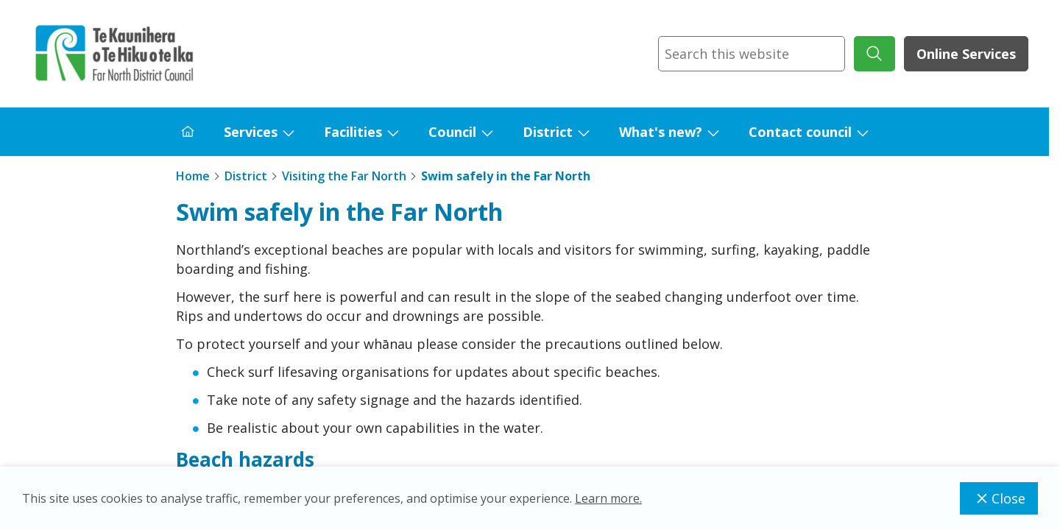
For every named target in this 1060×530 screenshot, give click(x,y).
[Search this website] (751, 53)
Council (452, 132)
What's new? (660, 132)
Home (193, 176)
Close (998, 498)
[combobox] (751, 53)
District (548, 132)
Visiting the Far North (344, 176)
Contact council (800, 132)
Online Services (966, 54)
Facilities (353, 132)
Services (251, 132)
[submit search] (874, 53)
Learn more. (608, 498)
